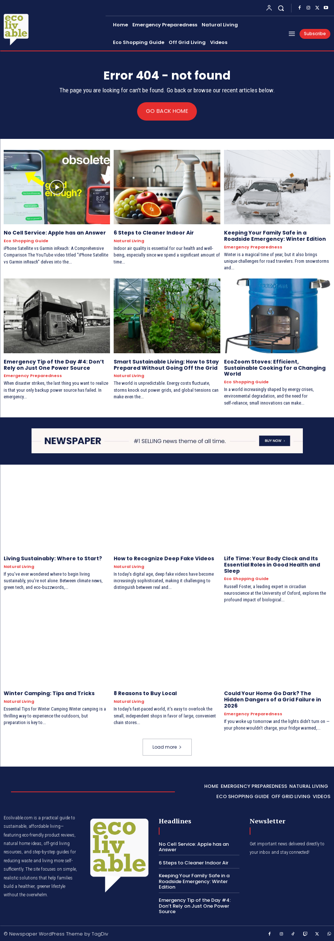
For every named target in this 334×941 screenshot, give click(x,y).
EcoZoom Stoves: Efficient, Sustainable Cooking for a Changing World (275, 367)
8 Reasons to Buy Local (145, 693)
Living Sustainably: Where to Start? (53, 558)
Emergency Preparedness (253, 246)
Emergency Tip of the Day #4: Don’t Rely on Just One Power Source (54, 364)
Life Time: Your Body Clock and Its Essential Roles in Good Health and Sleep (272, 565)
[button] (281, 8)
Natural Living (129, 241)
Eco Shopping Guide (26, 241)
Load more (167, 747)
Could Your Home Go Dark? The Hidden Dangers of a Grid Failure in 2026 (272, 699)
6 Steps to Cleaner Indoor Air (154, 232)
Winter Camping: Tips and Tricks (49, 693)
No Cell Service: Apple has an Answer (55, 232)
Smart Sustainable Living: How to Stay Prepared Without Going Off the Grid (166, 364)
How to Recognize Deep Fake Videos (164, 558)
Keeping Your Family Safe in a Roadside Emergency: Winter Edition (275, 236)
